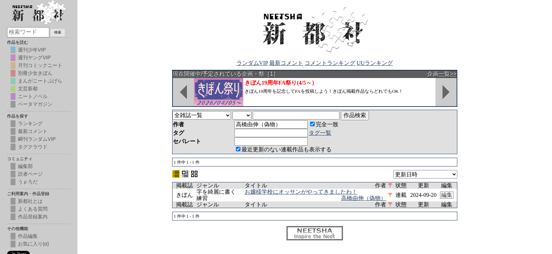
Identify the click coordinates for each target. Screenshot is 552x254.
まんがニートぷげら (40, 81)
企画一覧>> (442, 74)
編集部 (25, 166)
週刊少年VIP (32, 50)
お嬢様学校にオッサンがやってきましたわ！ (301, 192)
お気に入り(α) (33, 244)
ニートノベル (33, 96)
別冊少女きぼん (35, 73)
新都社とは (30, 201)
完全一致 (324, 124)
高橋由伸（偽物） (363, 198)
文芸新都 (28, 88)
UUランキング (375, 63)
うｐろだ (28, 182)
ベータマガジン (35, 104)
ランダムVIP (252, 63)
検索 (57, 32)
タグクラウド (33, 147)
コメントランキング (330, 63)
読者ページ (30, 174)
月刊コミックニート (40, 65)
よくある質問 (33, 209)
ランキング (30, 123)
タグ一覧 (320, 133)
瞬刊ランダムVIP (37, 139)
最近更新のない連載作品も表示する (284, 149)
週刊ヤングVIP (34, 57)
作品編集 (28, 236)
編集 (446, 195)
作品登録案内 (33, 216)
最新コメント (286, 63)
